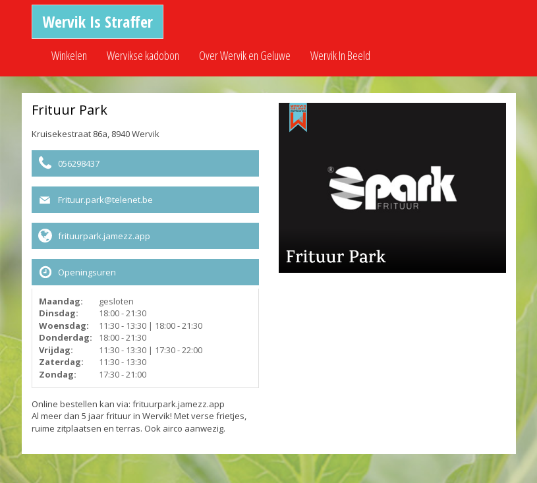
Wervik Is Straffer (97, 21)
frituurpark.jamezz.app (104, 236)
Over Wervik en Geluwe (245, 55)
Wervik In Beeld (340, 55)
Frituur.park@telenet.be (105, 200)
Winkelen (69, 55)
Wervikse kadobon (143, 55)
